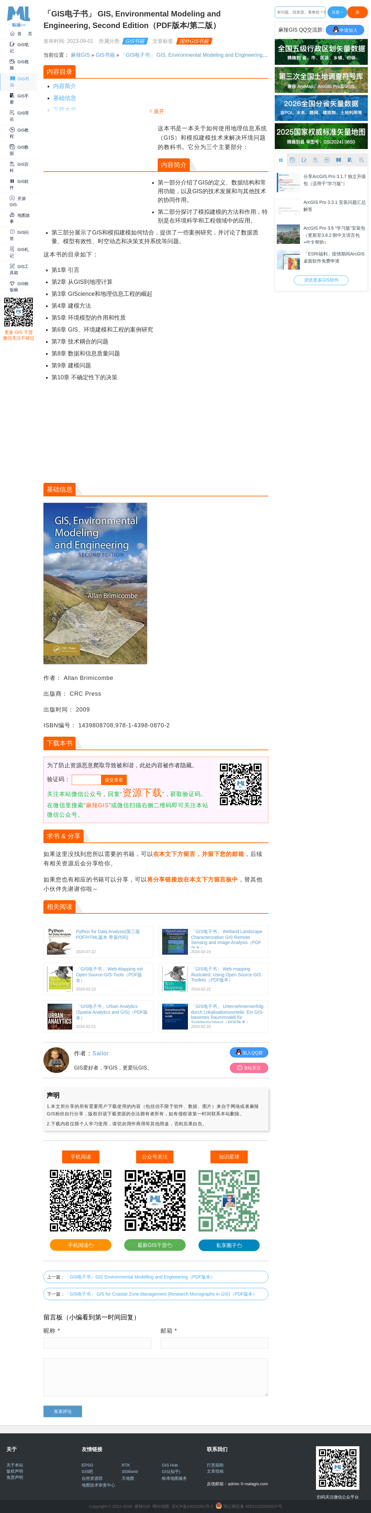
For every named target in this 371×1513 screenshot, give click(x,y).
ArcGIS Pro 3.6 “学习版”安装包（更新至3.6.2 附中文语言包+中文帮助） (334, 234)
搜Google (357, 14)
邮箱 (169, 1331)
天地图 (128, 1478)
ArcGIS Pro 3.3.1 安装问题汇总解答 (334, 206)
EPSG (87, 1465)
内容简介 (64, 86)
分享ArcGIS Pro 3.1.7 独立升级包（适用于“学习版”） (334, 180)
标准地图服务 (174, 1478)
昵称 (51, 1331)
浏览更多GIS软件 (321, 280)
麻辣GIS (80, 55)
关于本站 (14, 1465)
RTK (126, 1465)
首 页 (21, 33)
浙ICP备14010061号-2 (192, 1506)
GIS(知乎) (171, 1471)
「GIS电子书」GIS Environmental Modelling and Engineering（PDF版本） (140, 1276)
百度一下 (337, 14)
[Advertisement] (99, 169)
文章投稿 (215, 1471)
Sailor (100, 1053)
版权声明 (14, 1471)
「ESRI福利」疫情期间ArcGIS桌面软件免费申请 (334, 257)
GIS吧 (87, 1471)
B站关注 (249, 1067)
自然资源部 (92, 1478)
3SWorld (130, 1471)
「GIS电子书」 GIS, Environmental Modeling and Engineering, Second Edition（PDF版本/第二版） (234, 55)
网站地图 (161, 1506)
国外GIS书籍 (194, 41)
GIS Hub (170, 1465)
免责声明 (14, 1477)
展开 (159, 111)
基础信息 (64, 98)
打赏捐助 (215, 1465)
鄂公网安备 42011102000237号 (252, 1506)
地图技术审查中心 (98, 1485)
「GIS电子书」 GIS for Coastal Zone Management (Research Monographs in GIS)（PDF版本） (161, 1294)
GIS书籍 (135, 41)
